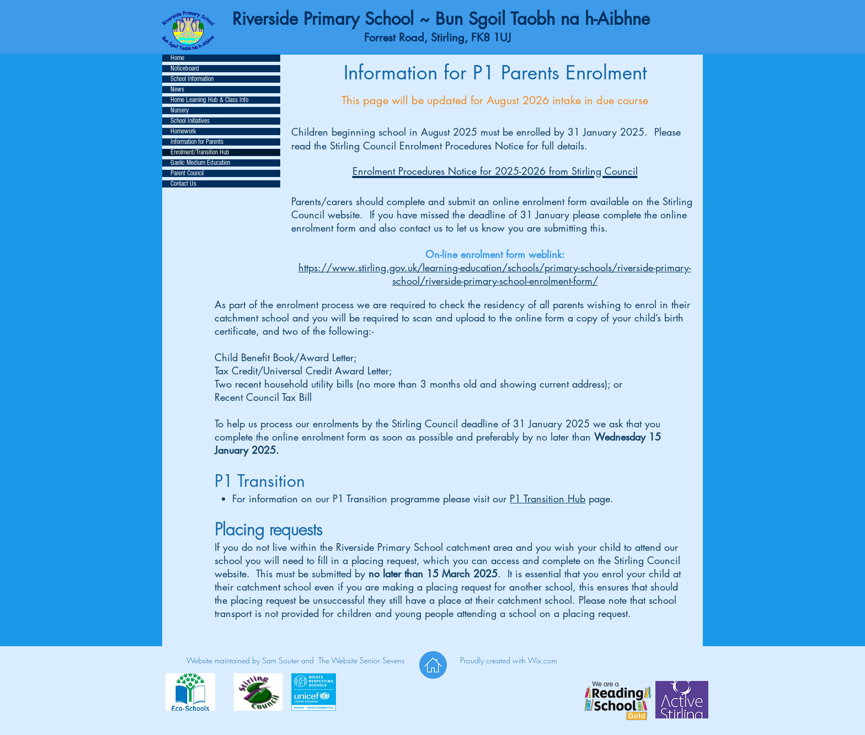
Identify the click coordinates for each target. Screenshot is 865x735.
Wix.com (542, 660)
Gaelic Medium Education (200, 163)
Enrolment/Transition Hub (199, 152)
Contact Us (183, 183)
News (177, 89)
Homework (183, 131)
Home (177, 58)
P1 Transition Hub (547, 498)
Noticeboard (184, 68)
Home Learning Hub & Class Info (209, 100)
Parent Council (187, 173)
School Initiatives (190, 121)
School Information (191, 79)
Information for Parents (196, 142)
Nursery (179, 110)
